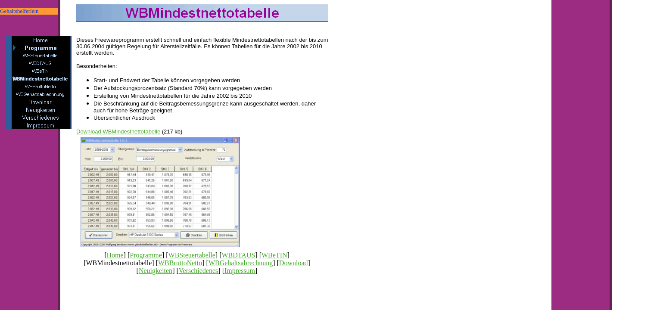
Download (293, 263)
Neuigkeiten (155, 270)
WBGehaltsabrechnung (241, 263)
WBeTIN (274, 255)
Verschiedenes (198, 270)
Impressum (239, 270)
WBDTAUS (238, 255)
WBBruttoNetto (180, 263)
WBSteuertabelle (191, 255)
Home (114, 255)
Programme (146, 255)
